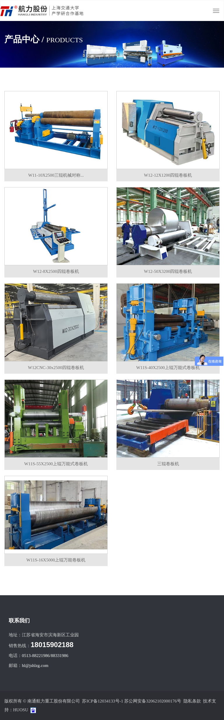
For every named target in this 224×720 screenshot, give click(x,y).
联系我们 (19, 621)
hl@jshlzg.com (35, 665)
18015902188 (52, 645)
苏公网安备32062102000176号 (152, 701)
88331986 (59, 655)
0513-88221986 (36, 655)
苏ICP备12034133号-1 (102, 701)
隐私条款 (192, 701)
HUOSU (20, 709)
